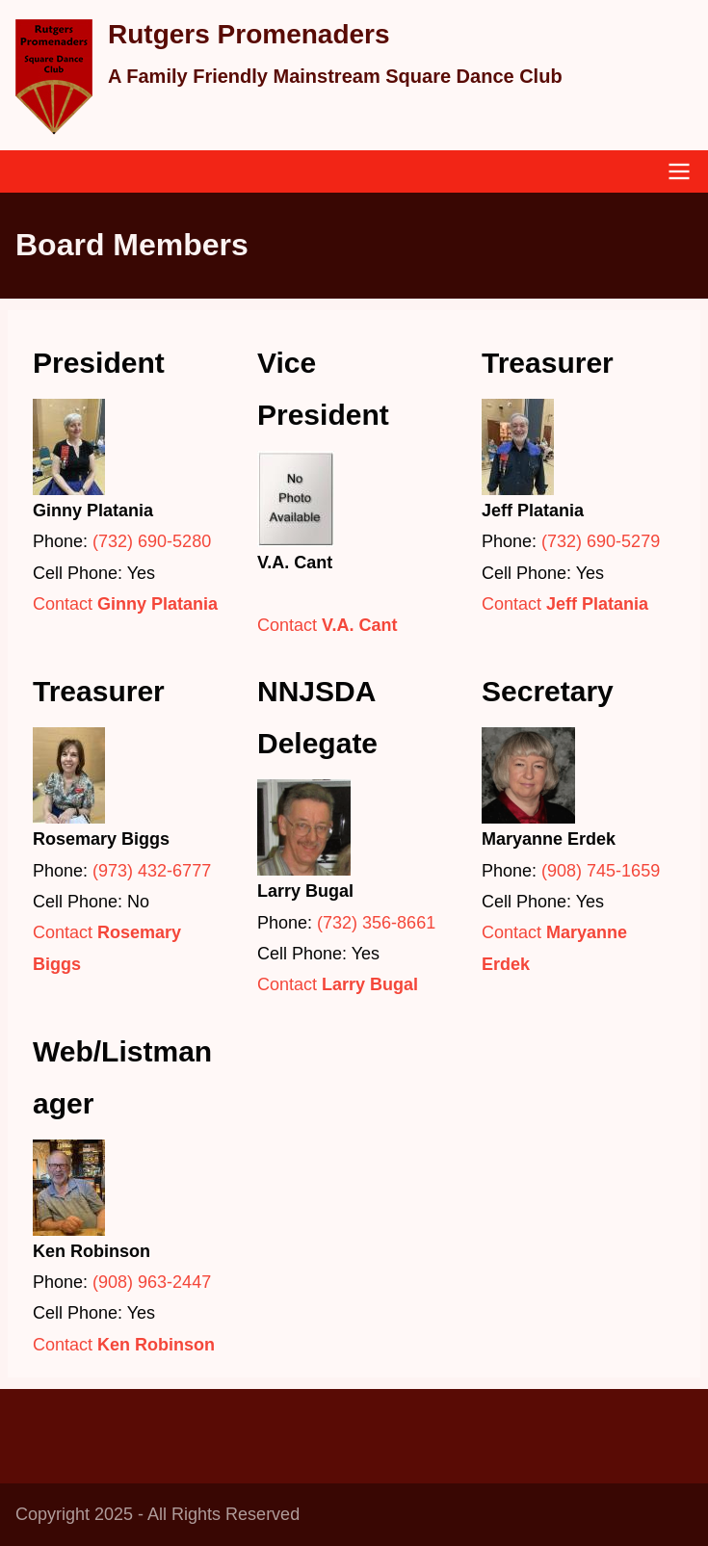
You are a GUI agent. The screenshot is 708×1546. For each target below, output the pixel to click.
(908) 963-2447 (151, 1282)
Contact (125, 604)
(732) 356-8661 (376, 922)
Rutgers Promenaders (249, 34)
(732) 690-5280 (151, 541)
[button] (129, 447)
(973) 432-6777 (151, 870)
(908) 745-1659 (600, 870)
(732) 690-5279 (600, 541)
